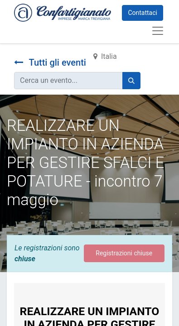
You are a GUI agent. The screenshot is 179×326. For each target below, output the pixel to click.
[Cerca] (131, 80)
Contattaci (142, 12)
